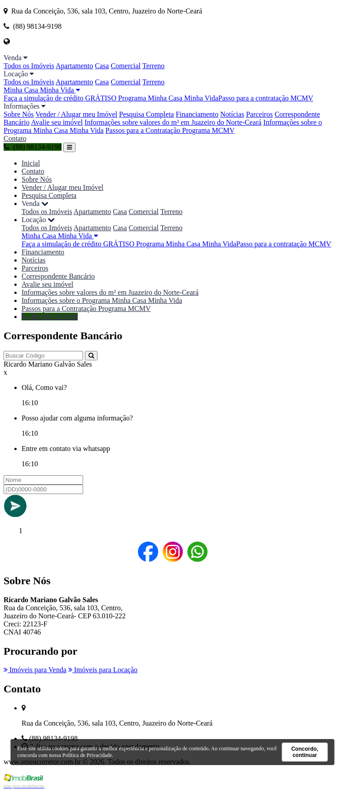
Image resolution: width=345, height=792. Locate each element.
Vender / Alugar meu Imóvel (76, 114)
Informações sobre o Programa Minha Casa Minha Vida (102, 300)
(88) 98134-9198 (33, 147)
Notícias (232, 114)
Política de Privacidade (87, 755)
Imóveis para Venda (35, 670)
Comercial (126, 66)
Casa (102, 66)
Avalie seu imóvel (57, 122)
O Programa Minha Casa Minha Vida (164, 98)
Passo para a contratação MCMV (266, 98)
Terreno (153, 66)
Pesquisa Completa (146, 114)
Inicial (31, 163)
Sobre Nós (19, 114)
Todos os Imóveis (29, 66)
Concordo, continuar (304, 752)
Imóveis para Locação (102, 670)
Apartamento (74, 66)
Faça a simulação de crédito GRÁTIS (57, 98)
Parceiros (259, 114)
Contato (15, 138)
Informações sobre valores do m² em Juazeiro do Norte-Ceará (172, 122)
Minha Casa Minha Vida (42, 90)
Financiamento (197, 114)
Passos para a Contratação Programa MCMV (170, 130)
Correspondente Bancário (58, 276)
